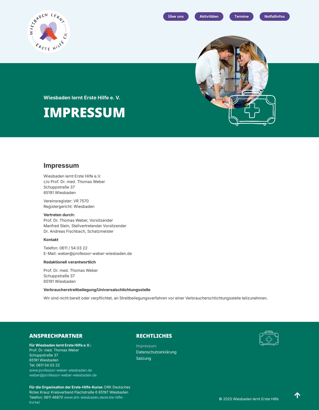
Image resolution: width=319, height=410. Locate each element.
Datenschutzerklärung (156, 352)
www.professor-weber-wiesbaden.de (60, 370)
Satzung (143, 358)
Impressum (146, 345)
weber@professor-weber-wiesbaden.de (63, 375)
